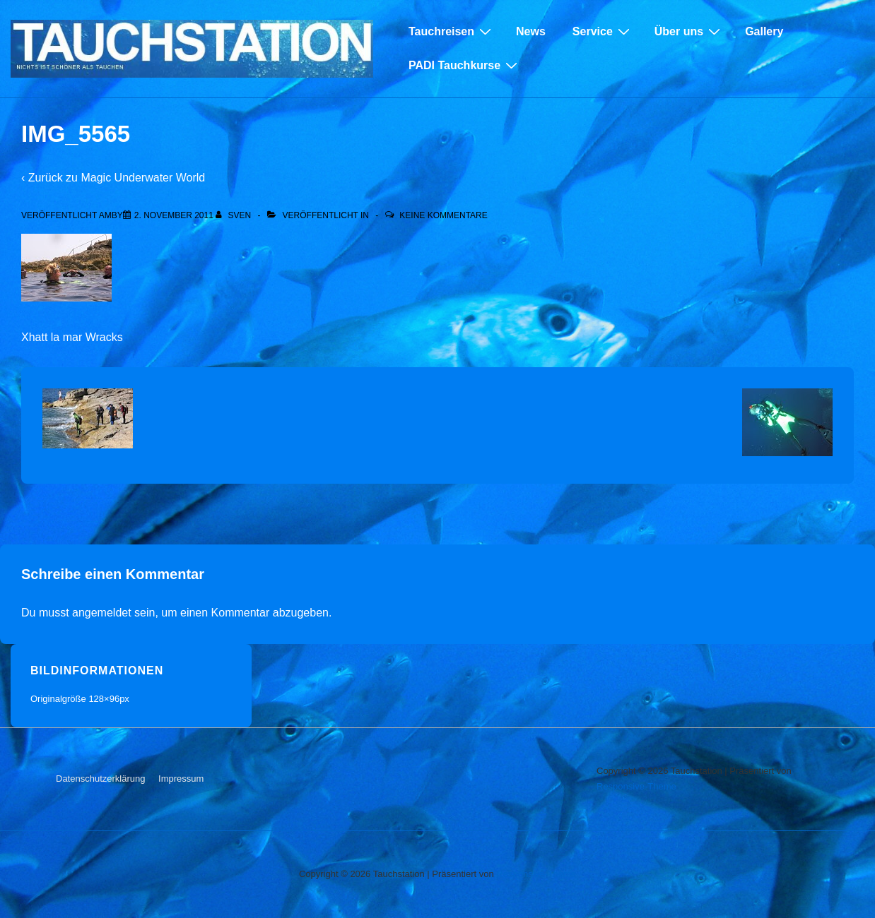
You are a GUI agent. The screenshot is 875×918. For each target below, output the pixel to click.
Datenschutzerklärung (100, 778)
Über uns (689, 31)
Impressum (181, 778)
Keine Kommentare (443, 215)
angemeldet (101, 613)
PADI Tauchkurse (465, 65)
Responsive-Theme (636, 786)
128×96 (103, 698)
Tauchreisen (452, 31)
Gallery (764, 31)
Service (602, 31)
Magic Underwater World (143, 178)
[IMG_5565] (173, 215)
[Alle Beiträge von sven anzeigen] (234, 215)
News (531, 31)
